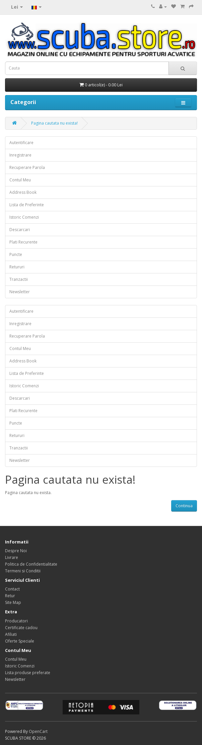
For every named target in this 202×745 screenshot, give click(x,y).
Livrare (11, 557)
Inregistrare (20, 155)
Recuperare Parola (27, 167)
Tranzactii (18, 279)
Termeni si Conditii (23, 571)
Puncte (15, 254)
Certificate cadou (21, 627)
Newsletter (19, 292)
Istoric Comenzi (24, 217)
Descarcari (19, 229)
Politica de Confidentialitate (31, 564)
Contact (12, 589)
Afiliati (11, 634)
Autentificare (21, 142)
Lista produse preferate (27, 672)
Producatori (16, 621)
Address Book (23, 192)
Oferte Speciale (19, 641)
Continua (184, 506)
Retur (10, 596)
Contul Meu (20, 180)
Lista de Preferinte (26, 205)
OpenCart (38, 731)
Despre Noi (16, 551)
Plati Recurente (23, 242)
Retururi (16, 267)
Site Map (13, 602)
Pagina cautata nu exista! (54, 123)
